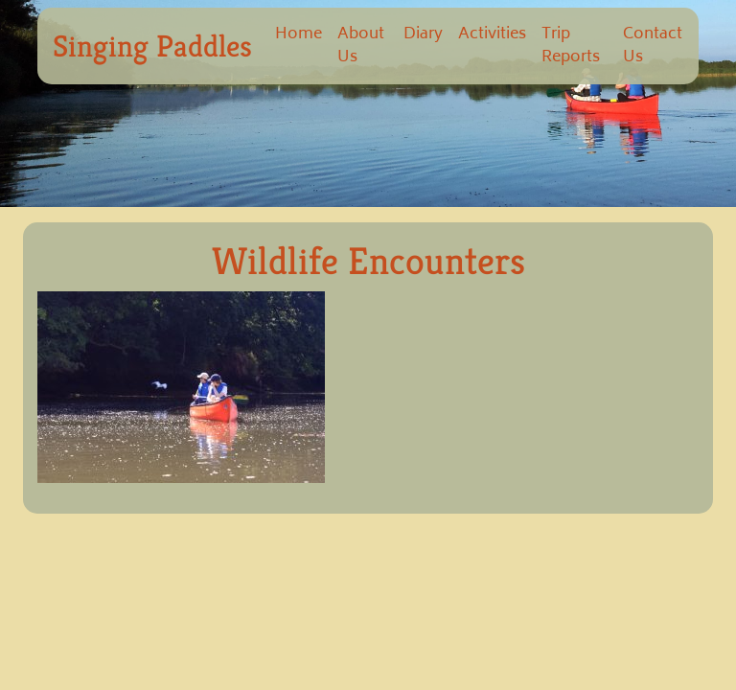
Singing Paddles (152, 46)
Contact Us (652, 46)
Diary (423, 34)
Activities (492, 34)
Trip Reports (570, 46)
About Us (360, 46)
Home (298, 34)
